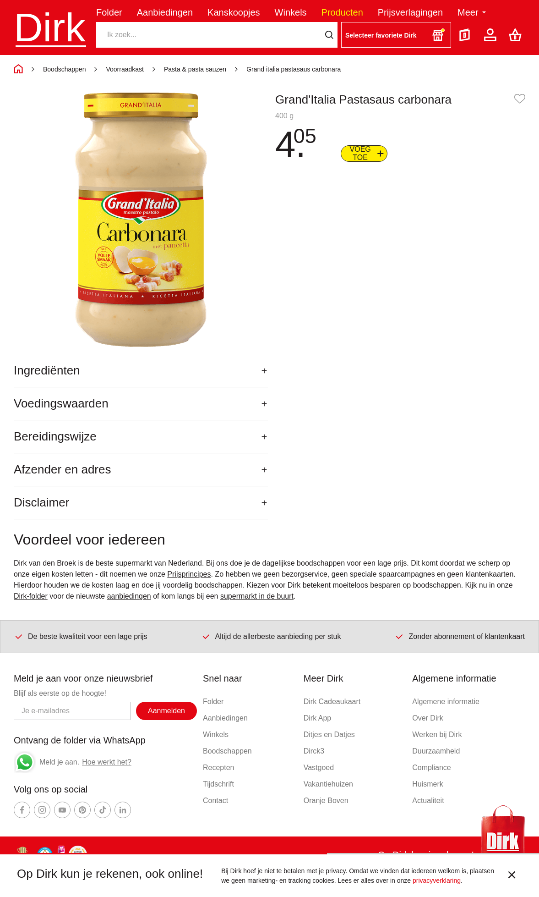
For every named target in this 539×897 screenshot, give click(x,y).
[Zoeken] (208, 35)
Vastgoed (319, 767)
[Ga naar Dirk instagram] (42, 810)
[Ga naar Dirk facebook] (22, 810)
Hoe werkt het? (106, 762)
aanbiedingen (129, 596)
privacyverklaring (437, 880)
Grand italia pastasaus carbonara (293, 69)
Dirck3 (314, 751)
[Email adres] (72, 711)
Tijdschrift (218, 784)
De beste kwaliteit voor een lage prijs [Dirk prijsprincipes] (80, 636)
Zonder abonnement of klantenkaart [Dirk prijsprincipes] (460, 636)
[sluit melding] (511, 876)
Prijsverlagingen (410, 12)
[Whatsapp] (25, 762)
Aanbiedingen (165, 12)
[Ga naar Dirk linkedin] (122, 810)
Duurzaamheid (436, 751)
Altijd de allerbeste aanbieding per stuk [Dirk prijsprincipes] (271, 636)
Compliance (431, 767)
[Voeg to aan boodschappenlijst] (364, 153)
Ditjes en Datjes (329, 734)
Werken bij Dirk (437, 734)
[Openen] (264, 371)
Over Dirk (427, 718)
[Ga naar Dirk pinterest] (82, 810)
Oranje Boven (326, 800)
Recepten (218, 767)
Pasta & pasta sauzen (195, 69)
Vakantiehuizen (328, 784)
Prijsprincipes (189, 574)
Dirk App (317, 718)
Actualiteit (428, 800)
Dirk (49, 27)
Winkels (291, 12)
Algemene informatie (445, 701)
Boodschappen (64, 69)
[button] (396, 35)
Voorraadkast (125, 69)
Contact (215, 800)
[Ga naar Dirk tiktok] (102, 810)
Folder (109, 12)
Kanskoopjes (233, 12)
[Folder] (466, 34)
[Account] (492, 34)
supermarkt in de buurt (257, 596)
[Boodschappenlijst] (517, 34)
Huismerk (427, 784)
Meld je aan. (59, 762)
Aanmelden (166, 711)
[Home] (18, 69)
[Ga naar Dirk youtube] (62, 810)
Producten (342, 12)
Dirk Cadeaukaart (332, 701)
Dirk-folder (31, 596)
